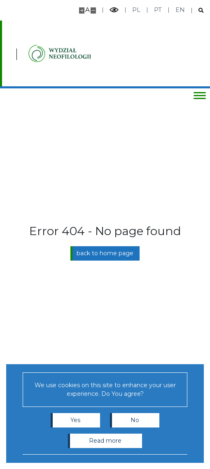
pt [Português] (158, 10)
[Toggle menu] (199, 95)
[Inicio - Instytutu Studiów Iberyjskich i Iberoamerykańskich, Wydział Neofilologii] (60, 53)
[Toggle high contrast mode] (114, 10)
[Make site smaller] (93, 10)
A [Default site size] (87, 10)
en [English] (180, 10)
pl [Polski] (136, 10)
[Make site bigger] (81, 10)
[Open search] (197, 10)
